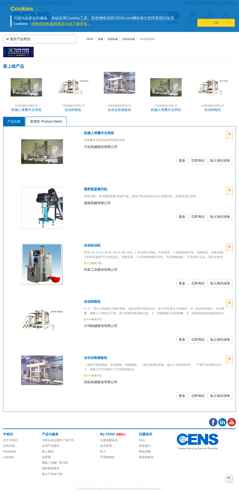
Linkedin (8, 457)
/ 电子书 (68, 440)
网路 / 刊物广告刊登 (55, 462)
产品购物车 (107, 457)
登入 (103, 451)
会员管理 (106, 445)
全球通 (46, 457)
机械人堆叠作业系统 (26, 110)
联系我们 (145, 445)
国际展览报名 (50, 468)
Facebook (9, 451)
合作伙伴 (9, 445)
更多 (182, 160)
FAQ (142, 440)
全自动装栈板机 (119, 110)
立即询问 (197, 160)
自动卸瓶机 (73, 110)
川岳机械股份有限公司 (26, 105)
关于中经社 (10, 440)
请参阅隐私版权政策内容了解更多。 (61, 24)
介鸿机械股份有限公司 (73, 105)
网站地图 (145, 451)
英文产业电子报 (52, 474)
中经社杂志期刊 (52, 440)
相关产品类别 (18, 39)
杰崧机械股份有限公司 (119, 105)
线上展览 (48, 451)
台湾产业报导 (50, 445)
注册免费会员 (109, 440)
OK (216, 22)
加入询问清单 (220, 160)
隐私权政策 (146, 457)
